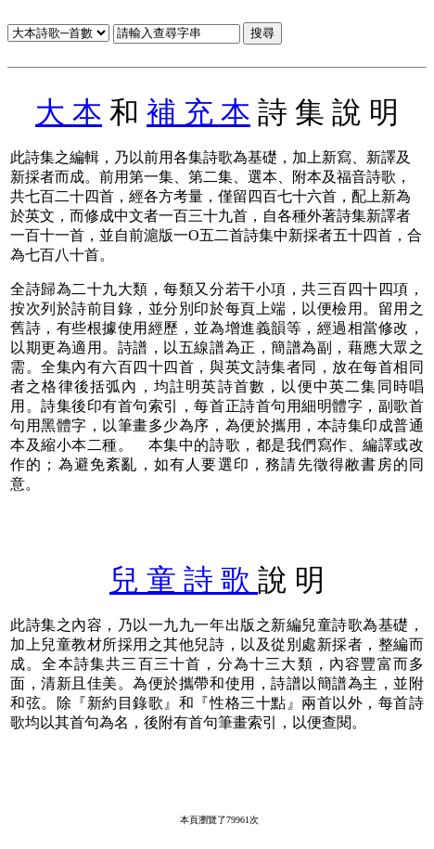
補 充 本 (198, 112)
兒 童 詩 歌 (183, 580)
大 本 (68, 112)
